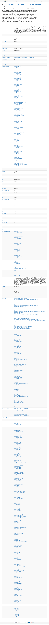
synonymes (5, 224)
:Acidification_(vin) (17, 443)
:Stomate (16, 152)
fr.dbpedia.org (34, 6)
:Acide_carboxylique (18, 72)
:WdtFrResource (17, 616)
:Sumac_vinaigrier (17, 572)
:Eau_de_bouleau (17, 479)
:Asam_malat (17, 360)
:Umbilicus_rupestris (18, 578)
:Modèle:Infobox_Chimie (18, 236)
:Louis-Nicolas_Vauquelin (19, 520)
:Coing (16, 459)
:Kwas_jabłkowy (17, 373)
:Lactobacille (17, 509)
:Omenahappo (17, 352)
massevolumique (5, 190)
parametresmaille (5, 199)
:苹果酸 (16, 390)
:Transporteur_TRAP (18, 577)
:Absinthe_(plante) (17, 430)
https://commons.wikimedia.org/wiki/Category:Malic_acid (22, 307)
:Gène (16, 120)
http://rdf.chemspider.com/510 (18, 403)
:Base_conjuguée (17, 91)
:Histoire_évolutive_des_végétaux (20, 499)
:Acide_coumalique (18, 74)
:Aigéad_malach (17, 353)
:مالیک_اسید (17, 351)
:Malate (16, 67)
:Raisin (16, 145)
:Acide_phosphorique (18, 438)
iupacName (4, 48)
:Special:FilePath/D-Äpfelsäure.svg (20, 414)
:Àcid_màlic (17, 340)
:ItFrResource (16, 614)
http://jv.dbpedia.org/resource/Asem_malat (20, 364)
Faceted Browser (37, 1)
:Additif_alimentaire (18, 84)
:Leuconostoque (17, 511)
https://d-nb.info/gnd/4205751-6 (18, 395)
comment (4, 277)
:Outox (16, 539)
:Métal (16, 529)
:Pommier (16, 139)
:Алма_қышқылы (18, 365)
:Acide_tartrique (17, 441)
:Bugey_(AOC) (17, 454)
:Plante (16, 135)
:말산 (16, 366)
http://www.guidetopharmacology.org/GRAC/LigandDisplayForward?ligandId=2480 (26, 305)
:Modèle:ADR (17, 251)
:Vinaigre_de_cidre (18, 589)
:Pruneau (16, 551)
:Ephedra (16, 485)
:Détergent (16, 109)
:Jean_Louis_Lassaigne (18, 505)
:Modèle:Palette (17, 238)
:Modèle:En (16, 233)
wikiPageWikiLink (5, 66)
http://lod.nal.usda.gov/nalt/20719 (18, 325)
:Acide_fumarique (17, 77)
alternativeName (5, 34)
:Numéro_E (16, 128)
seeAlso (4, 298)
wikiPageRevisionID (5, 64)
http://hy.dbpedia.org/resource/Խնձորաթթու (20, 359)
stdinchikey (4, 220)
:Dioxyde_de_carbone (18, 108)
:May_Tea (16, 601)
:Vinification (16, 157)
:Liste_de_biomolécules (18, 515)
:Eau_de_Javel (17, 110)
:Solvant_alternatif (17, 565)
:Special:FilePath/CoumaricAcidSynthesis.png (22, 411)
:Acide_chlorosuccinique (18, 163)
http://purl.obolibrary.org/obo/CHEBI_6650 (20, 401)
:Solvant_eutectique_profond (19, 566)
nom (3, 192)
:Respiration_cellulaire (18, 146)
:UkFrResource (16, 607)
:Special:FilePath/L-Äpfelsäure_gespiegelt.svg (22, 415)
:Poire (16, 547)
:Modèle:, (16, 231)
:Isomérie (16, 122)
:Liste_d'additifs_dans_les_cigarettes (20, 514)
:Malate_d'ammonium (18, 595)
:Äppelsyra (16, 382)
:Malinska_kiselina (18, 378)
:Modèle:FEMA (17, 254)
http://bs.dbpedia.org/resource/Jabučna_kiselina (21, 339)
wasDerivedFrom (5, 408)
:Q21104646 (16, 46)
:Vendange (16, 582)
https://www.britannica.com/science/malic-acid (20, 298)
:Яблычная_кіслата (18, 336)
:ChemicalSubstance (17, 275)
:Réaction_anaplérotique (18, 560)
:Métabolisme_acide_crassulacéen (20, 527)
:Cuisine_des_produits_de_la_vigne (20, 462)
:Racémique (17, 144)
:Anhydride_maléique (18, 86)
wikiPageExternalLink (6, 57)
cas (3, 171)
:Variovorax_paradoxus (18, 581)
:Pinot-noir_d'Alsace (18, 545)
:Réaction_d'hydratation (18, 150)
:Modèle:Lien (17, 237)
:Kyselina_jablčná (17, 379)
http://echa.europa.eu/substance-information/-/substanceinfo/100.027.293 (24, 300)
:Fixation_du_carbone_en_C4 (19, 117)
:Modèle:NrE (17, 248)
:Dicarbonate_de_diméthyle (19, 473)
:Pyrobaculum (17, 552)
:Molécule (16, 126)
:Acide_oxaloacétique (18, 437)
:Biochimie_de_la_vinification (19, 267)
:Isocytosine (17, 503)
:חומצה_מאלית (17, 354)
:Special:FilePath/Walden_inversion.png (21, 410)
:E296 (16, 423)
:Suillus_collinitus (17, 571)
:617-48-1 (16, 422)
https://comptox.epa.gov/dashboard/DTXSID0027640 (21, 318)
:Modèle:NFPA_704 (18, 256)
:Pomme (16, 138)
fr (3, 179)
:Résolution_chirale (18, 151)
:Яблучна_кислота (18, 388)
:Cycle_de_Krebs (17, 66)
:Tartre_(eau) (17, 153)
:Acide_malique (17, 417)
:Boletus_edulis (17, 453)
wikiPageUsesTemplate (6, 231)
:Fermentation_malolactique (19, 115)
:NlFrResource (16, 608)
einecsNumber (5, 41)
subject (3, 261)
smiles (3, 50)
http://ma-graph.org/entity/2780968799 (19, 402)
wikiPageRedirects (6, 422)
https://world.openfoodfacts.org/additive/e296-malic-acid (22, 328)
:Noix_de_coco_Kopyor (18, 535)
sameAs (4, 330)
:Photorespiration (17, 542)
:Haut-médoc (17, 497)
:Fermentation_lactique (18, 114)
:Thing (15, 270)
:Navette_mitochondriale (18, 533)
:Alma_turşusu (17, 335)
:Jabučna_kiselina (18, 357)
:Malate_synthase (17, 600)
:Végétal (16, 159)
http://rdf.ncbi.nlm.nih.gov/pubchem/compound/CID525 (22, 406)
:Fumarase (16, 493)
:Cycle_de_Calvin (17, 104)
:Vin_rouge (16, 588)
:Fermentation (17, 486)
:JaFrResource (16, 613)
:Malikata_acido (17, 346)
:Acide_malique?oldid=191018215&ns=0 (21, 408)
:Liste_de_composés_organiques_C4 (20, 516)
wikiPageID (4, 59)
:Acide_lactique (17, 78)
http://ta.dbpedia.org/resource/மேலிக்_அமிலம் (21, 383)
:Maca (16, 521)
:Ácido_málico (17, 347)
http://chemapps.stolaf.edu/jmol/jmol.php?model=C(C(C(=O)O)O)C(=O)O (24, 322)
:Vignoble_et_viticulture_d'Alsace (20, 584)
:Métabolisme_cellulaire (18, 127)
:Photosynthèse (17, 133)
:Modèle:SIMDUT (17, 257)
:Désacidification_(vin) (18, 478)
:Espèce (16, 111)
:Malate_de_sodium (18, 596)
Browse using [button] (12, 1)
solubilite (4, 215)
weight (3, 55)
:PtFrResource (16, 609)
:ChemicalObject (16, 274)
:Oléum (16, 129)
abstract (4, 25)
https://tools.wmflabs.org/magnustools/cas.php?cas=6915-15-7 (23, 310)
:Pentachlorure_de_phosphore (19, 132)
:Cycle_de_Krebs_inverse (19, 468)
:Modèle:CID (17, 245)
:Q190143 (16, 333)
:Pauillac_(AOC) (17, 540)
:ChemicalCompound (17, 271)
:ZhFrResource (16, 615)
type (3, 270)
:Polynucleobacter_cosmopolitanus (20, 548)
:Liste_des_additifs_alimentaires (20, 517)
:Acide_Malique (17, 424)
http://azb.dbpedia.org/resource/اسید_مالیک (20, 391)
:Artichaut (16, 450)
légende (4, 188)
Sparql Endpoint (44, 1)
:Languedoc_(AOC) (18, 510)
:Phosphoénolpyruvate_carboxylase (20, 541)
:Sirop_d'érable (17, 564)
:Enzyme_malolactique (18, 484)
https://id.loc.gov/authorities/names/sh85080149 (21, 396)
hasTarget (5, 607)
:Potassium (16, 140)
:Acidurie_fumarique (18, 444)
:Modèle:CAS (17, 244)
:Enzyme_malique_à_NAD (19, 481)
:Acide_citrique (17, 73)
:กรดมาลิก (16, 384)
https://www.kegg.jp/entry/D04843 (19, 400)
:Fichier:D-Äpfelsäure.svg (19, 165)
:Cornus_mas (17, 461)
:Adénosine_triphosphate (18, 447)
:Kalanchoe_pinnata (18, 508)
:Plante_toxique (17, 546)
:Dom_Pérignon (17, 474)
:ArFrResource (16, 610)
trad (3, 229)
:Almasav (16, 358)
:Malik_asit (16, 385)
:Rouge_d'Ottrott (17, 557)
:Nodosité (16, 534)
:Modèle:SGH (17, 250)
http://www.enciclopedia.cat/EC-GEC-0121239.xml (21, 304)
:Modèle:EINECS (17, 249)
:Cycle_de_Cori (17, 466)
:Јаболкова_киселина (18, 370)
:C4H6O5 (16, 455)
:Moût (16, 523)
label (3, 286)
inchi (4, 183)
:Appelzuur (16, 371)
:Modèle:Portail (17, 239)
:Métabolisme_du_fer (18, 528)
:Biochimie (16, 92)
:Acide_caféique (17, 432)
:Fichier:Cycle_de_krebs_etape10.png (20, 164)
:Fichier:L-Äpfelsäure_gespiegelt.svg (20, 166)
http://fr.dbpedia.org (23, 6)
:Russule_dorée (17, 559)
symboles (4, 222)
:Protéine (16, 141)
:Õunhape (16, 348)
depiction (4, 410)
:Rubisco (16, 558)
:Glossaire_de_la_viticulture (19, 496)
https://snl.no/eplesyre (17, 313)
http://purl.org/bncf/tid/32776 (18, 394)
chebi (4, 174)
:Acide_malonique (17, 436)
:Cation (16, 97)
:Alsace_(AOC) (17, 448)
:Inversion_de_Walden (18, 121)
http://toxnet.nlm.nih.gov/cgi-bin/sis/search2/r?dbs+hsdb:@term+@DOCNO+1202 (26, 314)
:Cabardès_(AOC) (17, 456)
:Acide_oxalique (17, 79)
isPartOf (4, 46)
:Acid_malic (17, 376)
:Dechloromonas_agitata (18, 472)
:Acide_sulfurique (17, 83)
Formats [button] (18, 1)
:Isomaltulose (17, 504)
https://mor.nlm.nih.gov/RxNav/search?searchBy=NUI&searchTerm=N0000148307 (26, 299)
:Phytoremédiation (17, 134)
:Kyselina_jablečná (18, 341)
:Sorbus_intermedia (18, 569)
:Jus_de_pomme (17, 123)
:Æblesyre (16, 342)
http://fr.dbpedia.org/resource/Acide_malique (24, 4)
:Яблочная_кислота (18, 377)
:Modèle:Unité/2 (17, 243)
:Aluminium (16, 85)
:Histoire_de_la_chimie (18, 498)
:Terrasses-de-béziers (18, 575)
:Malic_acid (16, 330)
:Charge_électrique (18, 103)
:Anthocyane (17, 449)
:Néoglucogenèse (17, 536)
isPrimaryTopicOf (5, 417)
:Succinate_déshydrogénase (19, 570)
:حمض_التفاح (17, 334)
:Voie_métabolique (18, 158)
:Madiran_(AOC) (17, 522)
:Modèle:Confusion (18, 232)
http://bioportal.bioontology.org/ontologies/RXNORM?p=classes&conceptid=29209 (26, 319)
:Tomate (16, 576)
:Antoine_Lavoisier (18, 89)
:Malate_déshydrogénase (19, 597)
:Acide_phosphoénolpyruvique (19, 80)
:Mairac (16, 594)
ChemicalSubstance (11, 6)
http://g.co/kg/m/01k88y (17, 397)
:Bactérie (16, 90)
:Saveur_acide (17, 68)
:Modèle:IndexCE (17, 255)
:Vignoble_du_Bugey (18, 583)
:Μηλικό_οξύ (17, 345)
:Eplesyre (16, 372)
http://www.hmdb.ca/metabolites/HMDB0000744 (21, 306)
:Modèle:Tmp (17, 242)
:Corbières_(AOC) (17, 460)
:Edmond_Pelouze (18, 480)
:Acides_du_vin (17, 442)
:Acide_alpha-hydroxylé (18, 71)
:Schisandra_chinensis (18, 563)
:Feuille (16, 116)
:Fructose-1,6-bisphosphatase (19, 492)
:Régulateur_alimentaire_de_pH (20, 102)
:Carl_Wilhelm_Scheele (18, 96)
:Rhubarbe (16, 147)
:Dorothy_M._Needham (18, 475)
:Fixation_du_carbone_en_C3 (19, 490)
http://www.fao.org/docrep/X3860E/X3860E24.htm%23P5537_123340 (24, 57)
